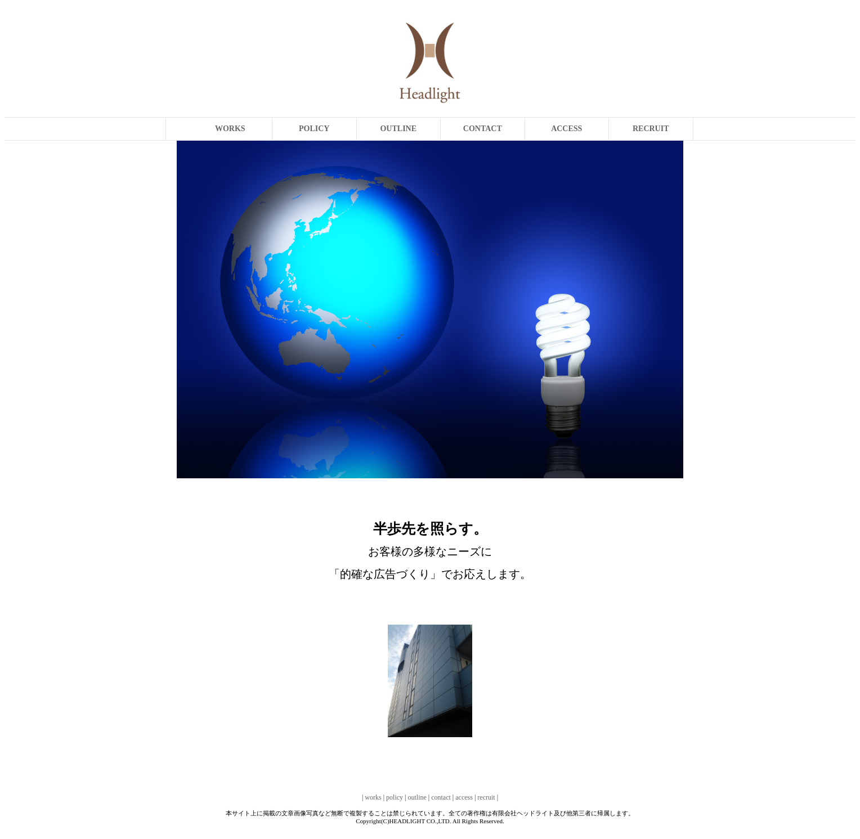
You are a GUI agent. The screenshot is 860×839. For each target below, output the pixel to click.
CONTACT (482, 128)
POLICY (314, 128)
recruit (486, 797)
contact (441, 797)
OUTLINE (398, 128)
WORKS (230, 128)
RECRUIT (651, 128)
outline (416, 797)
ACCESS (566, 128)
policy (394, 797)
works (373, 797)
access (464, 797)
